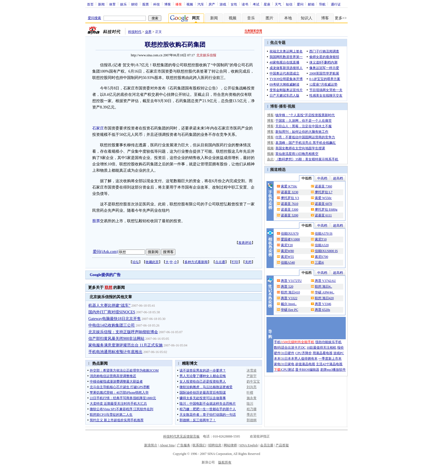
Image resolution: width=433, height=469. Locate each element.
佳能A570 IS (323, 233)
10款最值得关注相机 (321, 347)
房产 (211, 4)
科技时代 (134, 32)
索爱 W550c (323, 198)
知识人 (306, 18)
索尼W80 (287, 251)
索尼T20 (287, 245)
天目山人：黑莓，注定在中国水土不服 (303, 126)
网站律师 (230, 445)
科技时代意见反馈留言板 (181, 436)
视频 (189, 4)
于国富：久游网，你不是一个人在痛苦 (303, 121)
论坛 (135, 262)
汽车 (200, 4)
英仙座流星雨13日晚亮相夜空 (296, 154)
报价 (340, 347)
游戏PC (338, 353)
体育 (112, 4)
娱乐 (123, 4)
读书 (245, 4)
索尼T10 (321, 239)
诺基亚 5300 (289, 209)
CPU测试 (287, 370)
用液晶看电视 (322, 353)
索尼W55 (287, 257)
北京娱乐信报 (206, 55)
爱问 (300, 4)
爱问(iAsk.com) (105, 252)
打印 (235, 262)
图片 (269, 18)
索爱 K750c (289, 186)
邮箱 (311, 4)
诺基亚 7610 (289, 204)
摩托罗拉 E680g (326, 209)
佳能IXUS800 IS (326, 251)
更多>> (341, 18)
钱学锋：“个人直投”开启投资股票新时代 (305, 115)
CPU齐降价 (303, 353)
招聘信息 (214, 445)
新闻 (101, 4)
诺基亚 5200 (289, 215)
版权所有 (224, 462)
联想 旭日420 (324, 298)
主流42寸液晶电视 (329, 364)
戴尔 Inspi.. (289, 304)
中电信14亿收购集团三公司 (111, 325)
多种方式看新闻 (196, 262)
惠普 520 (287, 286)
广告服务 (183, 445)
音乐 (251, 18)
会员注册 (266, 445)
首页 (90, 4)
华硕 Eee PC (289, 310)
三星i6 (319, 262)
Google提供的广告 (105, 275)
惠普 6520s (322, 310)
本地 (288, 18)
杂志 (270, 159)
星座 (267, 4)
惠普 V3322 (289, 298)
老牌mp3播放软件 (333, 370)
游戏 (223, 4)
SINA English (248, 445)
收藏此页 (152, 262)
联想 (108, 287)
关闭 (248, 262)
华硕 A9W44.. (324, 292)
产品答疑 (282, 445)
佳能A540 (288, 262)
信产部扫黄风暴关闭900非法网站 (116, 338)
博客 (167, 4)
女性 (234, 4)
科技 (156, 4)
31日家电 (287, 364)
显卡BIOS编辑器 (307, 370)
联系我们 (199, 445)
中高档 (322, 178)
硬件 (277, 353)
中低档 (306, 178)
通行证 (336, 4)
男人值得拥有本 (306, 359)
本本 (277, 359)
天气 (278, 4)
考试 (256, 4)
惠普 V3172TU (291, 281)
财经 (134, 4)
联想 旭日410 (290, 292)
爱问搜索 (94, 18)
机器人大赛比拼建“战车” (109, 305)
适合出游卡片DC (293, 347)
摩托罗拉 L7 (323, 192)
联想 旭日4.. (323, 286)
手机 (277, 342)
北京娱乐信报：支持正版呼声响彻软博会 (123, 332)
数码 (277, 347)
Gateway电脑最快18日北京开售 (114, 319)
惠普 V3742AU (325, 281)
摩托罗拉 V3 (290, 198)
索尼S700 (321, 257)
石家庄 (98, 128)
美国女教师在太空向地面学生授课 (300, 148)
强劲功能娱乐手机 (328, 342)
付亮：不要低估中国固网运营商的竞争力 (305, 137)
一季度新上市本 (330, 359)
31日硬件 (287, 353)
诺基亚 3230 (289, 192)
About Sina (167, 445)
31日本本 (287, 359)
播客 (283, 106)
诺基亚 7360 (323, 186)
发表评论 (245, 243)
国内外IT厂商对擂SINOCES (111, 312)
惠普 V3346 (323, 304)
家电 (277, 364)
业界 (148, 32)
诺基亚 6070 (323, 204)
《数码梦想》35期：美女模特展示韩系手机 (306, 159)
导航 (322, 4)
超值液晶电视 (305, 364)
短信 (289, 4)
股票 (145, 4)
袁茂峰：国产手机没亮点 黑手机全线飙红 (305, 143)
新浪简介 (150, 445)
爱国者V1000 (290, 239)
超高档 (338, 178)
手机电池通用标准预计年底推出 (115, 352)
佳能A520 (322, 245)
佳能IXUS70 (290, 233)
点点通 (220, 262)
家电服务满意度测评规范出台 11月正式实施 (125, 345)
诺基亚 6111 (323, 215)
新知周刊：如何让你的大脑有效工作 (301, 132)
